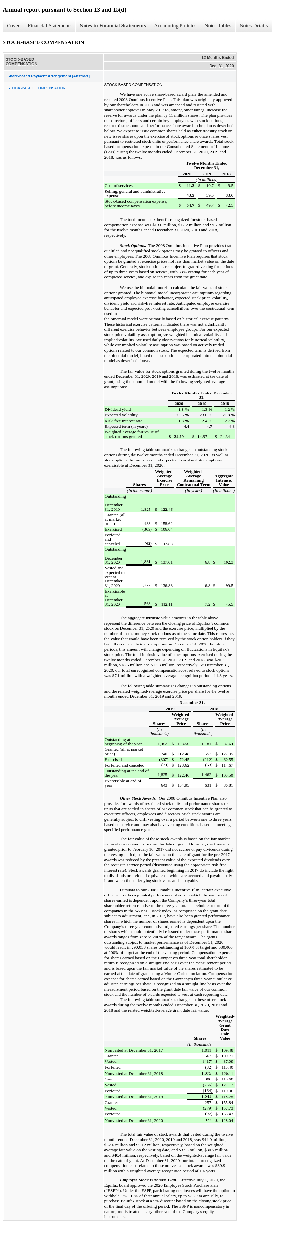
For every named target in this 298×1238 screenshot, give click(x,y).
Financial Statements (49, 25)
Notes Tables (217, 25)
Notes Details (254, 25)
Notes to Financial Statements (113, 25)
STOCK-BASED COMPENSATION (37, 88)
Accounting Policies (175, 25)
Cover (13, 25)
